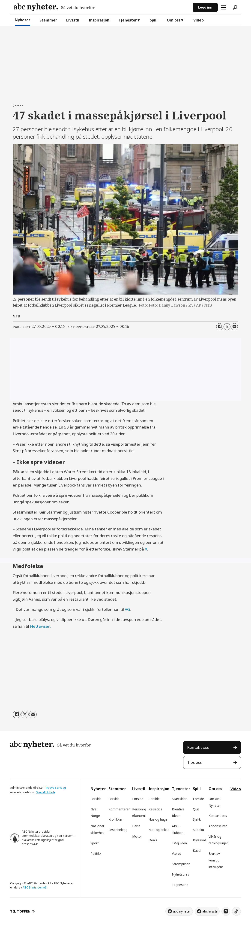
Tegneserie (180, 884)
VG (127, 609)
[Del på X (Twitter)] (227, 326)
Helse (136, 826)
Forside (96, 799)
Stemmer (48, 20)
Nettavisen (40, 626)
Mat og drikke (159, 830)
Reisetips (155, 809)
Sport (94, 843)
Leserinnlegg (117, 830)
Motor (137, 836)
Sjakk (197, 819)
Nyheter (22, 19)
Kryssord (199, 840)
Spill (154, 20)
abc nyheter (182, 911)
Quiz (196, 809)
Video (198, 20)
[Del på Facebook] (219, 326)
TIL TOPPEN (20, 911)
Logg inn (205, 7)
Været (176, 853)
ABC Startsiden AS (35, 887)
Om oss (173, 20)
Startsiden (179, 799)
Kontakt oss (198, 747)
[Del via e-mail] (234, 326)
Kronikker (115, 819)
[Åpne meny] (223, 7)
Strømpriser (181, 864)
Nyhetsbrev (180, 874)
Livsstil (72, 20)
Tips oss (194, 762)
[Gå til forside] (54, 7)
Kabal (197, 850)
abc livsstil (210, 911)
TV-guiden (179, 843)
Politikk (95, 853)
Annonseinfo (218, 826)
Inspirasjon (99, 20)
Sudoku (198, 830)
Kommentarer (119, 809)
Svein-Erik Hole (45, 792)
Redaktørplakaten (40, 836)
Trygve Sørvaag (55, 788)
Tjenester (128, 20)
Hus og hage (158, 819)
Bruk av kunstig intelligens (216, 860)
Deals (153, 840)
